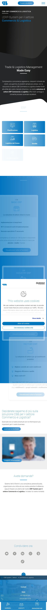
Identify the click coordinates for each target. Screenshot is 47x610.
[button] (43, 3)
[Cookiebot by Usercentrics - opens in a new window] (36, 283)
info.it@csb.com (25, 595)
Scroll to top (23, 574)
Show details (36, 318)
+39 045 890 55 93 (25, 598)
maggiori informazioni (12, 460)
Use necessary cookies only (23, 328)
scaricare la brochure (11, 429)
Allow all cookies (23, 323)
